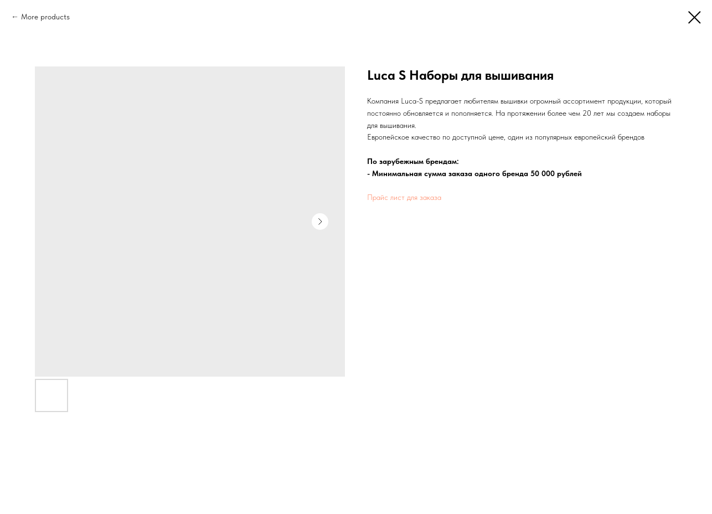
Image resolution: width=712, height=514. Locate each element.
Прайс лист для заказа (404, 197)
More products (45, 16)
